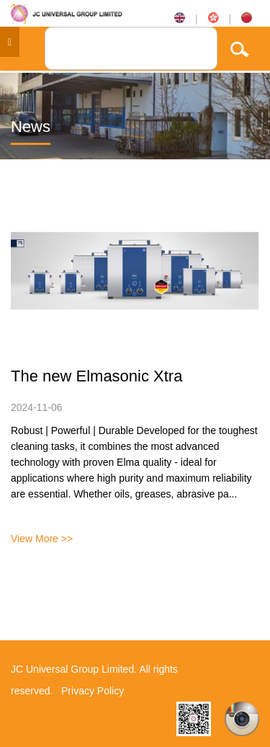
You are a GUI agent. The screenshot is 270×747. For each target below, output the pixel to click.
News (30, 127)
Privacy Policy (92, 691)
